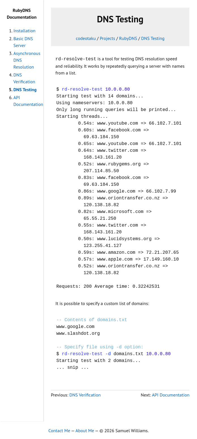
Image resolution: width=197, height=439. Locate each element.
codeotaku (86, 38)
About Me (84, 430)
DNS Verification (85, 394)
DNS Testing (25, 89)
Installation (24, 30)
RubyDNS (128, 38)
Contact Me (59, 430)
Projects (107, 38)
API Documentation (170, 394)
